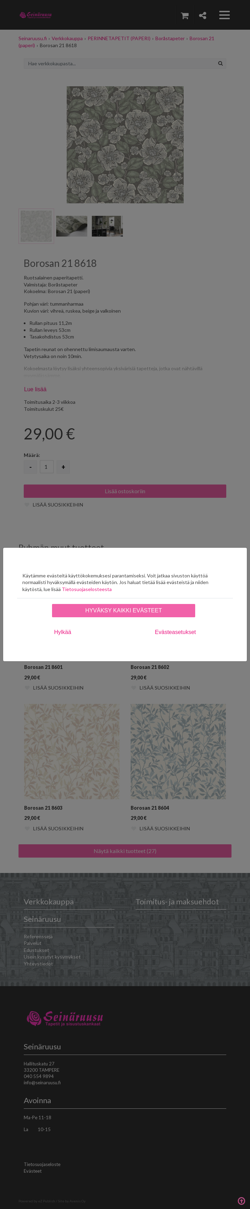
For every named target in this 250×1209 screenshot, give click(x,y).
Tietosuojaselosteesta (87, 589)
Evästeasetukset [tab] (175, 632)
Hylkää (62, 632)
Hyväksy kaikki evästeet (123, 610)
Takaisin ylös (241, 1200)
